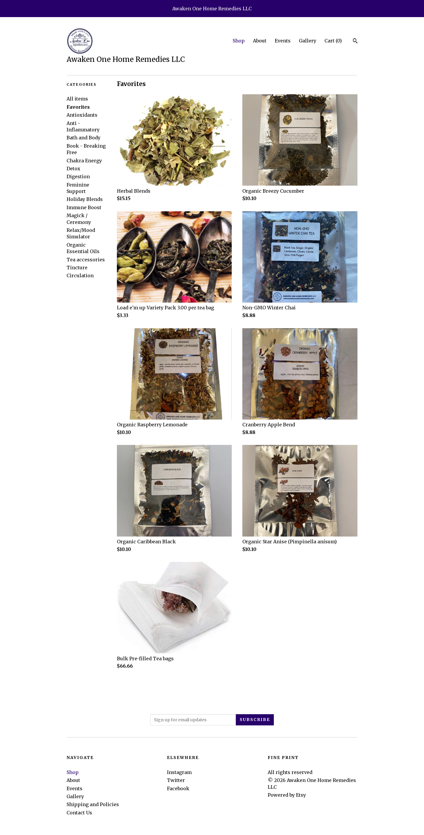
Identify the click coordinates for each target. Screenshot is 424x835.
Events (283, 41)
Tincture (77, 267)
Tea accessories (86, 260)
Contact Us (79, 813)
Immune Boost (84, 207)
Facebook (178, 788)
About (259, 41)
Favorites (78, 107)
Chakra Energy (84, 161)
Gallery (307, 41)
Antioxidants (82, 115)
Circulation (80, 275)
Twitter (176, 780)
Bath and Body (83, 138)
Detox (73, 168)
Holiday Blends (85, 199)
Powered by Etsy (287, 795)
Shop (239, 41)
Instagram (179, 772)
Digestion (78, 176)
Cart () (333, 41)
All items (77, 99)
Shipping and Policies (93, 804)
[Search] (355, 41)
